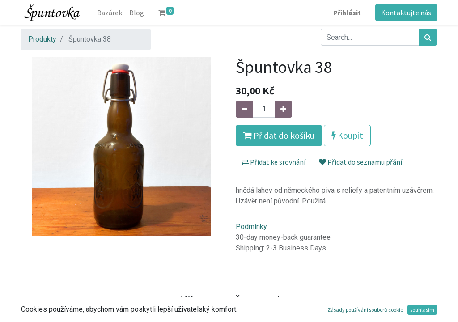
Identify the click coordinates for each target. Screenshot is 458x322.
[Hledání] (428, 37)
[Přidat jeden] (283, 109)
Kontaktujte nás (406, 12)
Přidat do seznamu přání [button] (360, 161)
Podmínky (251, 226)
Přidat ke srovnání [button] (273, 161)
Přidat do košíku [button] (278, 135)
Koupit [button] (347, 135)
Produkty (42, 39)
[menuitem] (109, 12)
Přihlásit (347, 12)
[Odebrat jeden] (244, 109)
